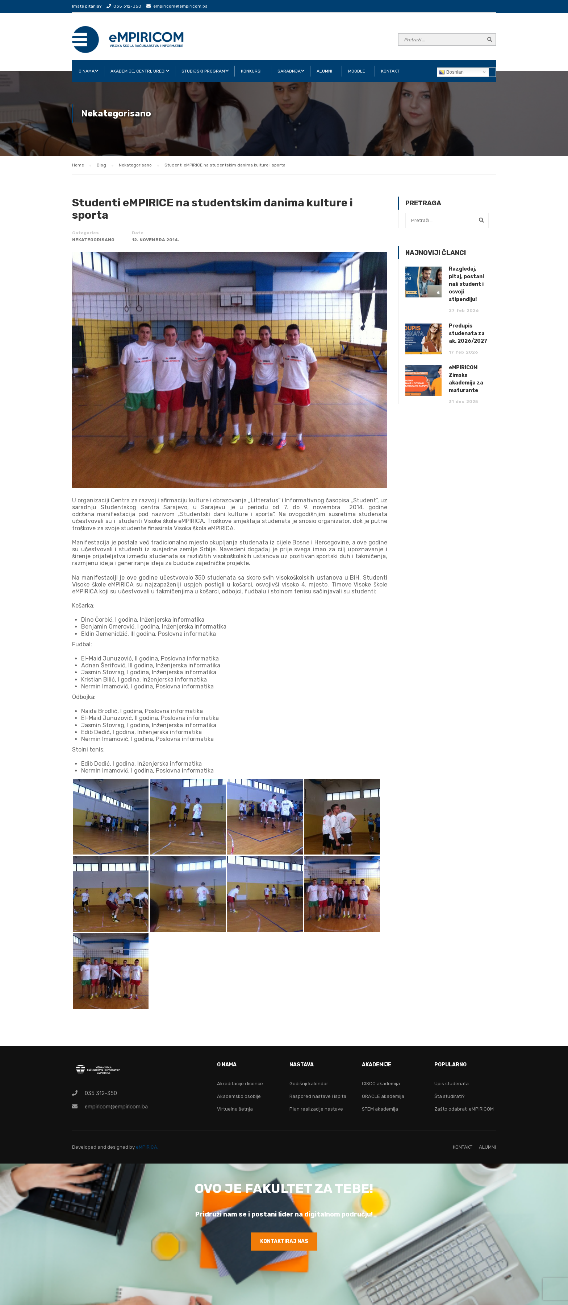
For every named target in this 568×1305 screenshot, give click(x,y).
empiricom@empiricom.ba (180, 6)
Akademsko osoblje (239, 1096)
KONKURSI (251, 71)
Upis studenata (451, 1083)
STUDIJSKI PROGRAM (203, 71)
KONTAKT (390, 71)
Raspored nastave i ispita (317, 1096)
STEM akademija (380, 1109)
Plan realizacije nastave (316, 1109)
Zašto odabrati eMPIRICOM (464, 1109)
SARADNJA (289, 71)
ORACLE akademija (383, 1096)
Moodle (356, 71)
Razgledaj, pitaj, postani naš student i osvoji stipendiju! (466, 284)
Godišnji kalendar (308, 1083)
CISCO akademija (381, 1083)
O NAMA (87, 71)
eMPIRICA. (147, 1147)
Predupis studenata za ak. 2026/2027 (468, 333)
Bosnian (451, 72)
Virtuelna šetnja (235, 1109)
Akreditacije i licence (240, 1083)
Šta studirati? (449, 1096)
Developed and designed (100, 1147)
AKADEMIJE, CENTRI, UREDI (138, 71)
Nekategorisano (93, 239)
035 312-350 (127, 6)
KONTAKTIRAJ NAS (284, 1241)
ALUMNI (324, 71)
